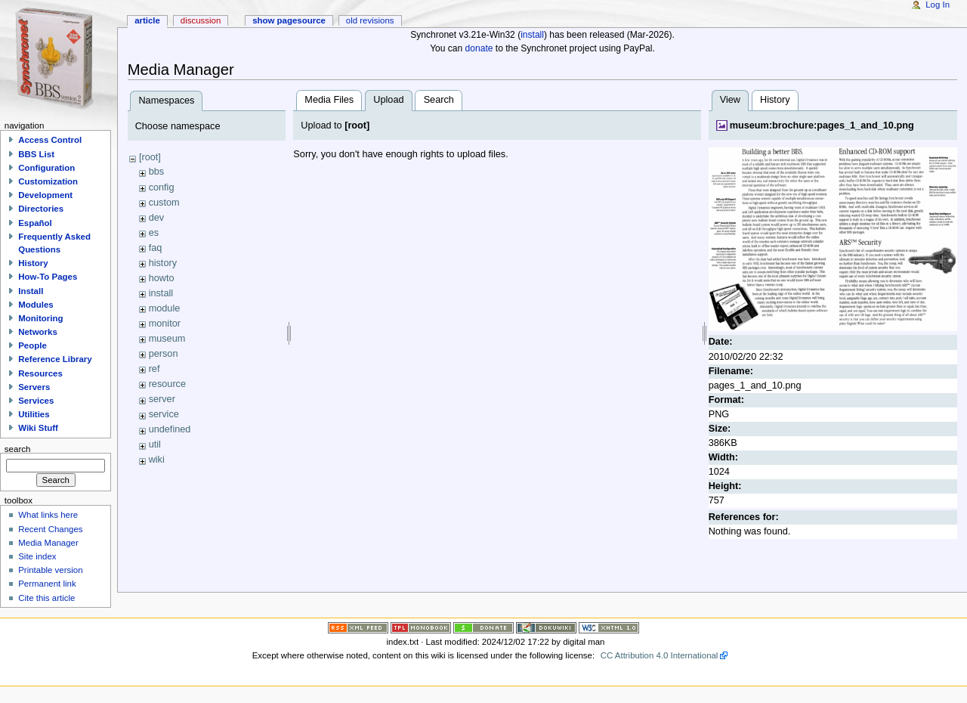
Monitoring (40, 318)
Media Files (329, 99)
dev (156, 217)
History (774, 99)
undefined (170, 429)
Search (439, 99)
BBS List (36, 154)
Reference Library (54, 359)
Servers (34, 387)
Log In (937, 4)
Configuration (46, 167)
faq (155, 248)
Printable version (50, 569)
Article (147, 20)
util (155, 444)
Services (36, 400)
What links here (48, 514)
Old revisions (370, 20)
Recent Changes (50, 529)
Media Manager (48, 542)
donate (479, 48)
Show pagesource (289, 20)
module (165, 308)
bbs (156, 171)
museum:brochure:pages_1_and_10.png (822, 125)
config (162, 187)
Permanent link (47, 583)
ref (154, 369)
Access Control (50, 139)
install (532, 34)
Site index (37, 556)
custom (164, 202)
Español (35, 223)
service (164, 414)
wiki (157, 459)
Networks (37, 331)
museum (167, 338)
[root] (150, 157)
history (163, 263)
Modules (35, 304)
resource (167, 384)
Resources (40, 373)
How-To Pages (47, 276)
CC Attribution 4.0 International (659, 655)
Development (45, 195)
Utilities (33, 414)
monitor (165, 323)
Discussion (201, 20)
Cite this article (46, 597)
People (32, 345)
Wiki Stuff (38, 427)
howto (162, 278)
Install (30, 291)
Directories (40, 208)
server (162, 399)
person (163, 353)
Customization (48, 181)
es (154, 233)
